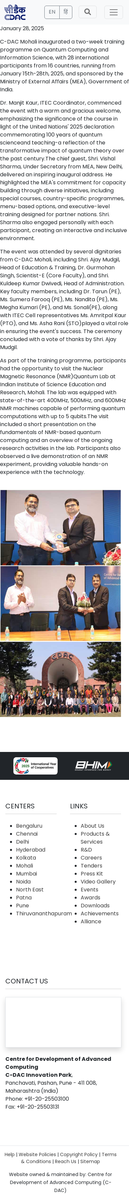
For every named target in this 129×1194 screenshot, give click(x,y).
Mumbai (26, 873)
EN (52, 12)
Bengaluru (29, 826)
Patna (24, 897)
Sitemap (90, 1161)
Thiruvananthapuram (44, 913)
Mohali (24, 866)
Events (89, 889)
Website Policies (37, 1154)
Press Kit (92, 873)
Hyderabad (30, 850)
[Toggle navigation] (113, 12)
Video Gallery (98, 881)
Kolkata (26, 858)
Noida (23, 881)
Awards (90, 897)
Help (10, 1154)
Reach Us (65, 1161)
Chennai (27, 834)
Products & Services (95, 838)
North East (30, 889)
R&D (86, 850)
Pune (22, 905)
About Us (92, 826)
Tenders (91, 866)
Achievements (100, 913)
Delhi (22, 842)
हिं (66, 12)
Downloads (95, 905)
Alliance (91, 921)
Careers (91, 858)
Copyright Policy (79, 1154)
